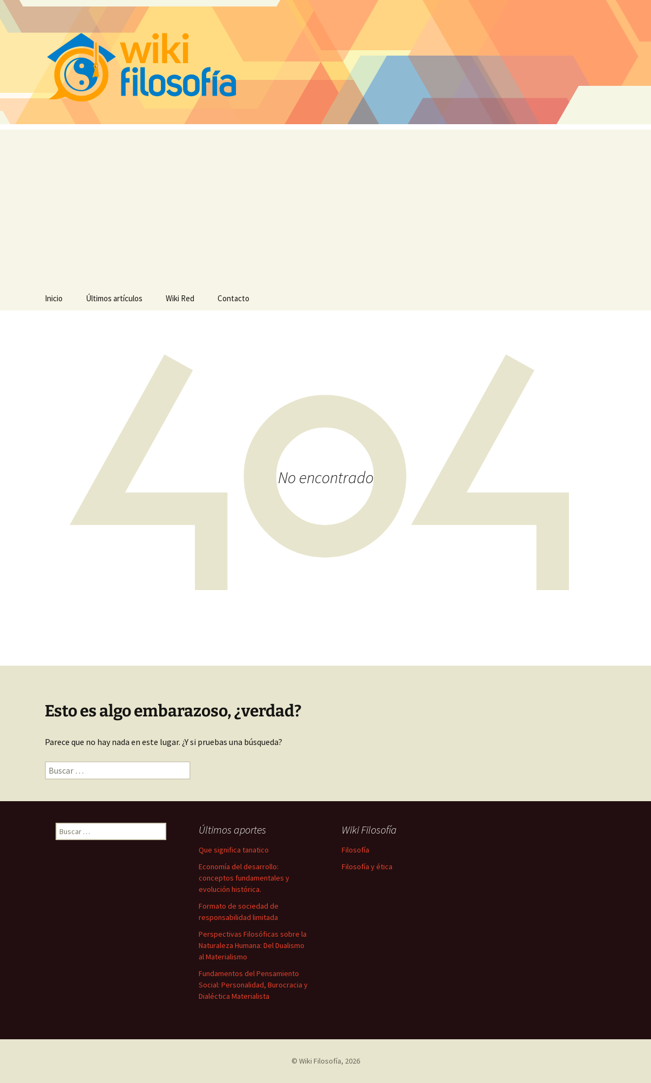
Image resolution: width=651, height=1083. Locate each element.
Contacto (233, 298)
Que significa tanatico (234, 850)
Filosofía (355, 850)
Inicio (54, 298)
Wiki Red (180, 298)
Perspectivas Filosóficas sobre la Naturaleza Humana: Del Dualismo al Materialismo (253, 945)
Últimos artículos (114, 298)
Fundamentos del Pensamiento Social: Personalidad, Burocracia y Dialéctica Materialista (253, 985)
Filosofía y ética (367, 866)
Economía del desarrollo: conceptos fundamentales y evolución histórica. (244, 878)
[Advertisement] (325, 205)
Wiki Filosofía (320, 1061)
